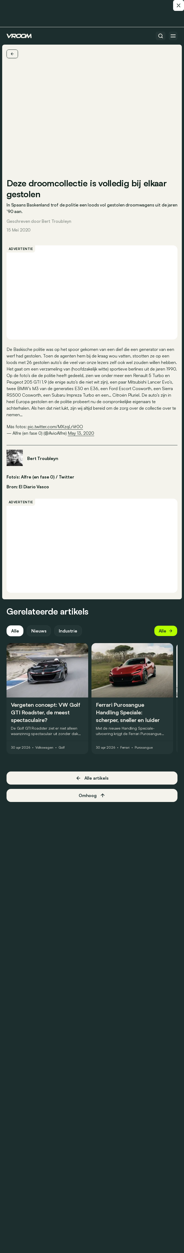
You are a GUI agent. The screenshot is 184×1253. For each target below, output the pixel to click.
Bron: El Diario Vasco (28, 486)
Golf (62, 747)
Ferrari (125, 747)
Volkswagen (44, 747)
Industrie (68, 631)
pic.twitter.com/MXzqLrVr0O (55, 426)
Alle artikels (92, 778)
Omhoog (92, 795)
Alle (15, 631)
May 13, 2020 (81, 433)
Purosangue (144, 747)
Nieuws (38, 631)
